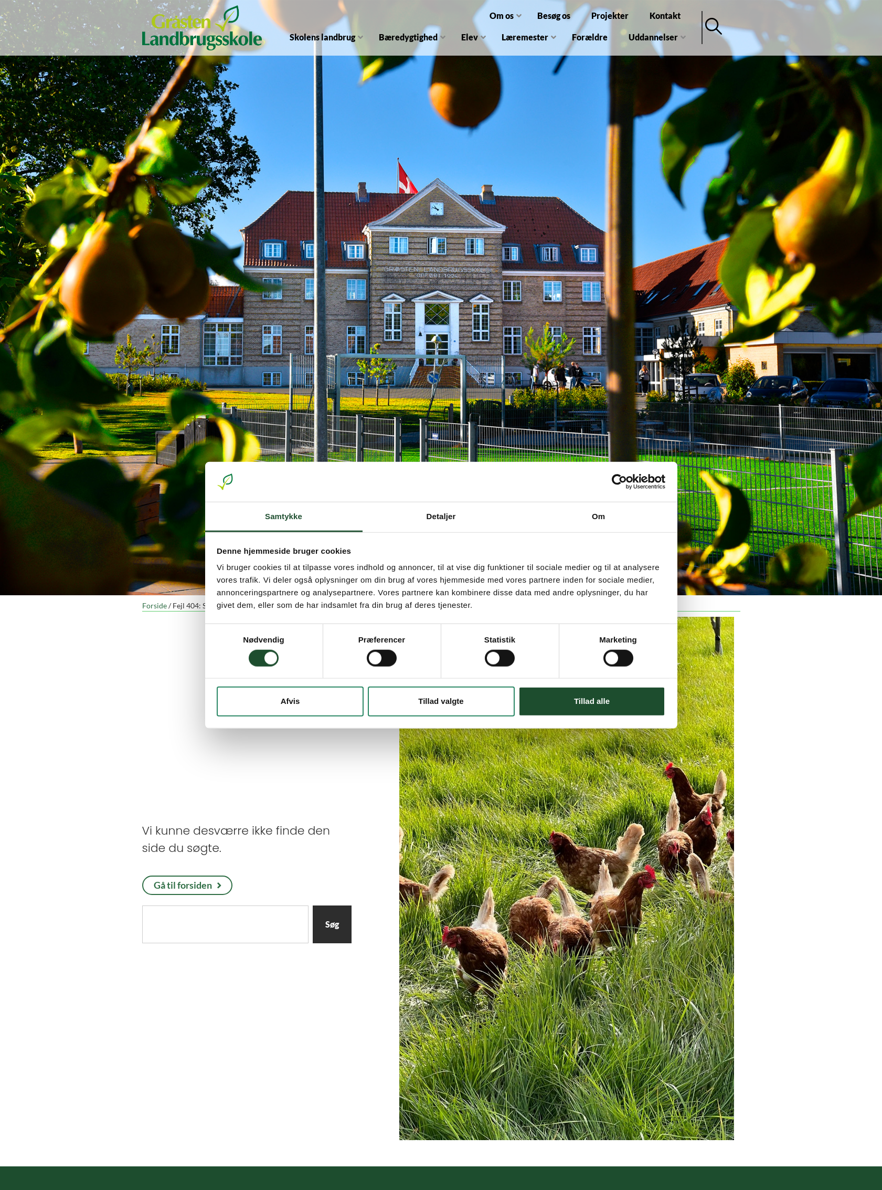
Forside (154, 606)
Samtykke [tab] (283, 516)
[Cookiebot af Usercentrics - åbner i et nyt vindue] (619, 482)
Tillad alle (592, 701)
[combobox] (225, 924)
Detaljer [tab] (441, 516)
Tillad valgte (440, 701)
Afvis (290, 701)
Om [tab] (598, 516)
